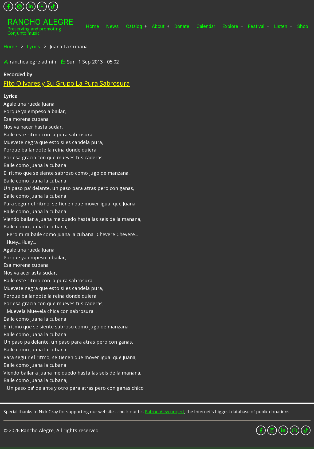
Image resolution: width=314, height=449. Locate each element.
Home (92, 26)
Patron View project (164, 412)
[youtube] (42, 6)
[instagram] (19, 6)
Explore (230, 26)
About (158, 26)
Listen (280, 26)
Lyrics (33, 46)
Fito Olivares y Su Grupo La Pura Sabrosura (66, 83)
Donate (181, 26)
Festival (256, 26)
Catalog (134, 26)
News (112, 26)
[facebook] (8, 6)
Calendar (206, 26)
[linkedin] (31, 6)
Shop (302, 26)
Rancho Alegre (40, 22)
